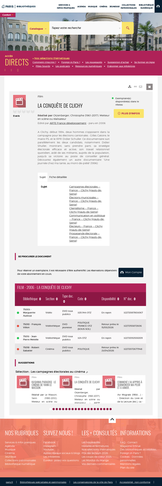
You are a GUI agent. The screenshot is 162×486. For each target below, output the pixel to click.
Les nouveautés (91, 440)
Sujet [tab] (43, 177)
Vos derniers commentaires (98, 462)
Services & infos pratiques (20, 440)
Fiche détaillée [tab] (58, 177)
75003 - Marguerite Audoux (29, 311)
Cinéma (10, 451)
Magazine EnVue (130, 444)
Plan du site (127, 466)
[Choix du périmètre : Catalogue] (39, 28)
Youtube (48, 448)
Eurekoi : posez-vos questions (61, 459)
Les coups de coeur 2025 (97, 455)
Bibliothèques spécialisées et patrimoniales (43, 481)
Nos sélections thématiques (98, 448)
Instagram (49, 444)
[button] (158, 6)
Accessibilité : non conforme (135, 481)
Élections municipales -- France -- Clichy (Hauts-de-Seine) (85, 201)
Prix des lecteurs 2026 (95, 451)
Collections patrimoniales (20, 459)
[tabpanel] (73, 214)
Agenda (10, 444)
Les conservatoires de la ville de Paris (93, 481)
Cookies (125, 455)
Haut (112, 418)
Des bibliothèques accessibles (138, 448)
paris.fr (9, 481)
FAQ (122, 440)
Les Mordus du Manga (95, 459)
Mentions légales (130, 462)
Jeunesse (10, 455)
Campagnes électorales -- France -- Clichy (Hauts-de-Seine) (85, 190)
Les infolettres (51, 455)
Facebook (49, 440)
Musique (10, 448)
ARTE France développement (68, 123)
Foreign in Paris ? (130, 451)
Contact (132, 440)
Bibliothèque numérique (20, 462)
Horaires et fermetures (95, 444)
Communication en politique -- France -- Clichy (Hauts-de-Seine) (87, 219)
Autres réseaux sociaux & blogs (61, 451)
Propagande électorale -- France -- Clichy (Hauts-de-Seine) (85, 237)
